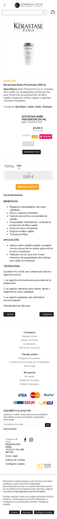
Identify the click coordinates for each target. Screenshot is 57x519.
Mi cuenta (29, 372)
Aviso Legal (29, 365)
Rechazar (27, 512)
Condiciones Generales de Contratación (30, 362)
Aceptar (14, 512)
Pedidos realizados (29, 384)
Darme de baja (10, 428)
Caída (31, 107)
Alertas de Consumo (29, 347)
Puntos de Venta (29, 340)
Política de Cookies (15, 460)
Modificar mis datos (30, 380)
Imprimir (46, 314)
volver (9, 314)
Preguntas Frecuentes (29, 358)
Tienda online (29, 354)
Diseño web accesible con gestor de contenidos (43, 466)
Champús (47, 107)
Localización (29, 343)
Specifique (20, 107)
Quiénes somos (29, 336)
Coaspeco (29, 332)
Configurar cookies (15, 464)
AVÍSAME (45, 136)
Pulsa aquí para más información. (29, 491)
